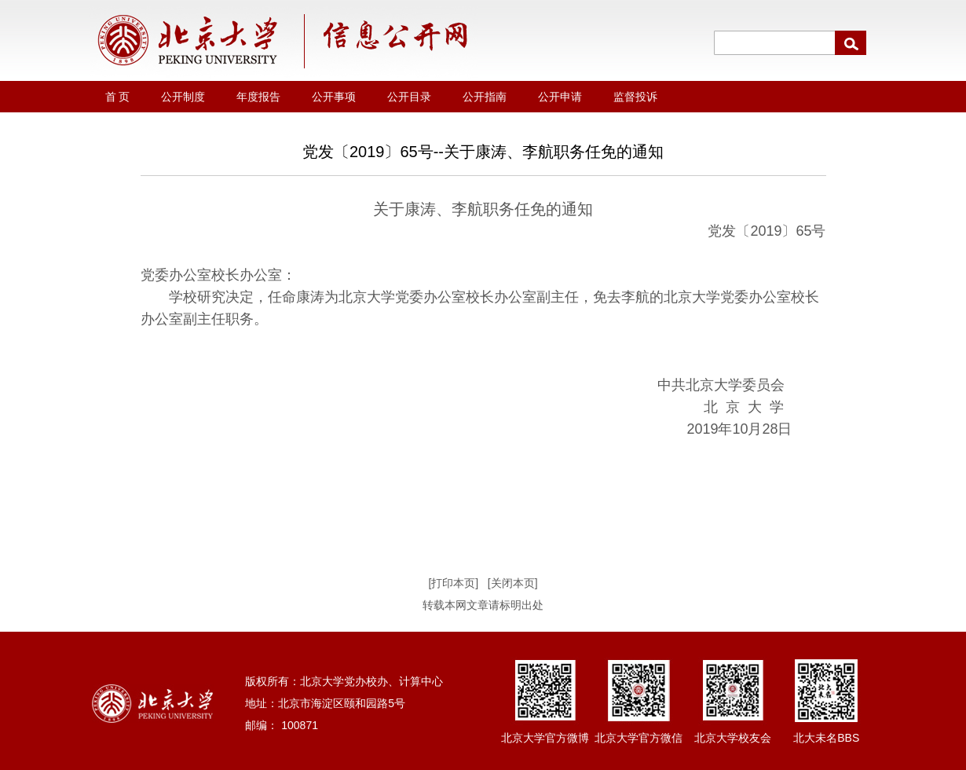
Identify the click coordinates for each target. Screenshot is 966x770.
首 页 (117, 96)
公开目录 (409, 96)
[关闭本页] (513, 583)
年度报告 (258, 96)
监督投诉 (635, 96)
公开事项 (334, 96)
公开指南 (485, 96)
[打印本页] (453, 583)
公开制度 (183, 96)
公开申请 (560, 96)
